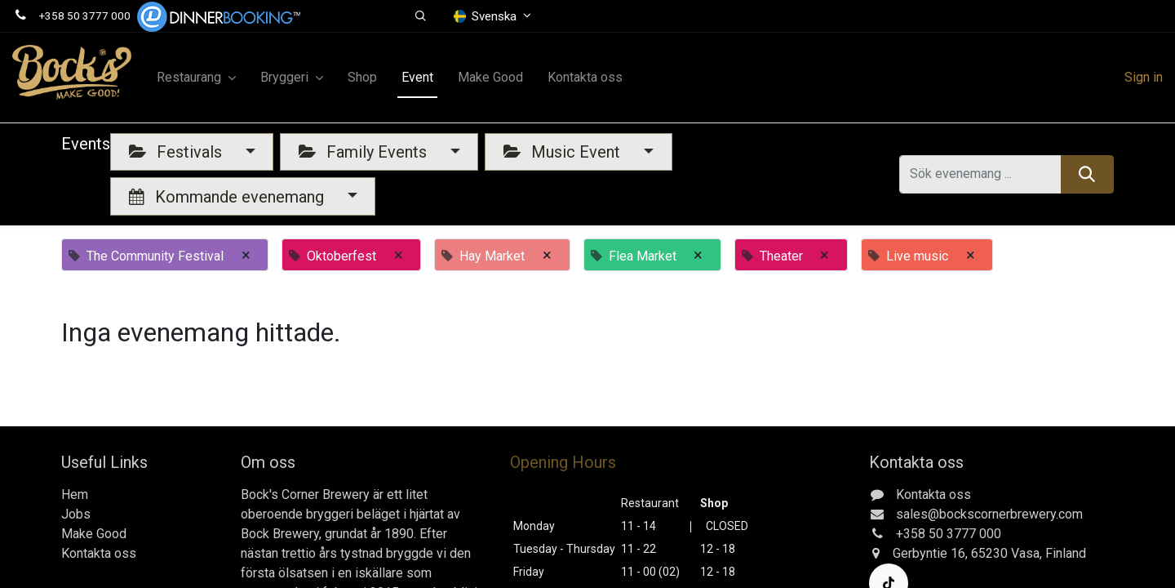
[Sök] (1087, 174)
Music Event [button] (563, 152)
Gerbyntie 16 (929, 553)
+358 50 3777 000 (85, 15)
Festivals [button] (177, 152)
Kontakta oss (98, 553)
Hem (74, 494)
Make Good (93, 533)
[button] (420, 16)
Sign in (1143, 77)
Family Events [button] (365, 152)
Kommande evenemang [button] (228, 197)
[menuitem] (362, 77)
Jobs (76, 514)
